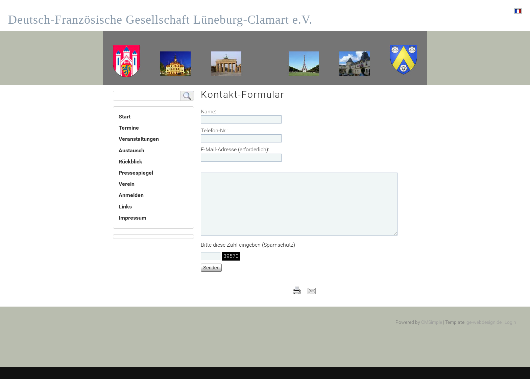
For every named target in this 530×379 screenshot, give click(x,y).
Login (510, 334)
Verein (127, 184)
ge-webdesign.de (484, 334)
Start (124, 116)
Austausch (131, 150)
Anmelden (131, 195)
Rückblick (130, 161)
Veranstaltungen (139, 139)
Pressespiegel (136, 173)
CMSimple (431, 334)
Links (125, 206)
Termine (129, 128)
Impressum (132, 218)
